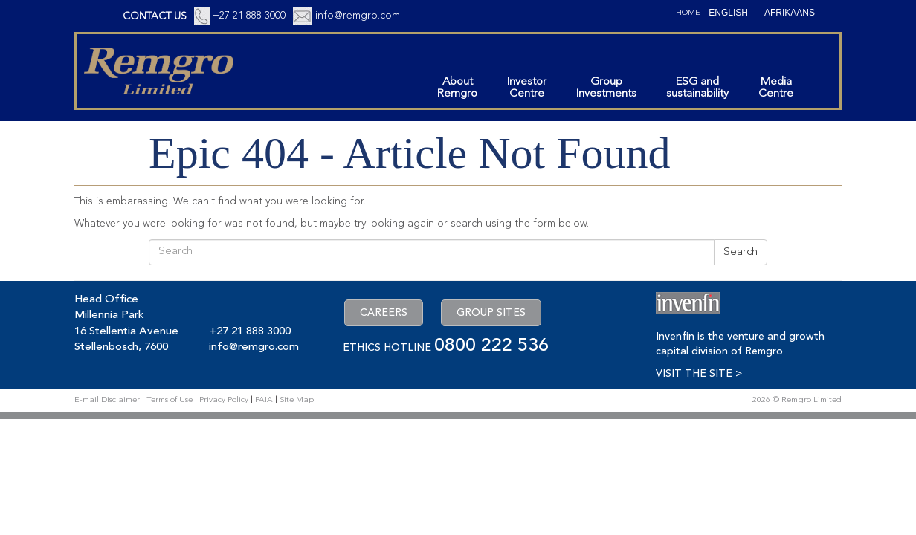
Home (688, 13)
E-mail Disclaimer (107, 400)
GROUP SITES (491, 313)
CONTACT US (155, 16)
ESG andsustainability (697, 88)
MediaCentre (775, 88)
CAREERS (383, 313)
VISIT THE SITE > (699, 374)
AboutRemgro (457, 88)
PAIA (264, 400)
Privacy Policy (223, 400)
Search (740, 252)
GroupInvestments (606, 88)
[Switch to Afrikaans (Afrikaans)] (789, 12)
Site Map (297, 400)
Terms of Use (169, 400)
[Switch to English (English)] (728, 12)
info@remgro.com (357, 15)
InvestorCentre (526, 88)
